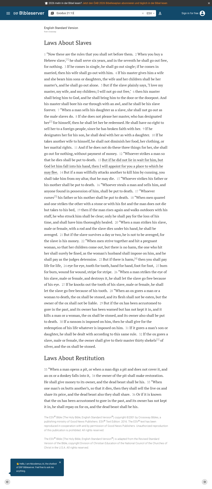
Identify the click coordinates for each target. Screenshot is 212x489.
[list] (178, 120)
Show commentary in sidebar (169, 108)
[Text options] (160, 13)
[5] (26, 376)
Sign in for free (190, 13)
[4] (52, 283)
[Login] (202, 13)
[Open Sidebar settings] (201, 33)
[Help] (206, 33)
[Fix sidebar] (141, 23)
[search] (98, 13)
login (184, 50)
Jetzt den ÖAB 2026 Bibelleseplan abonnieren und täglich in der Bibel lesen (125, 3)
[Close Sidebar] (141, 257)
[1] (46, 59)
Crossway (22, 32)
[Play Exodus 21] (178, 169)
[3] (57, 208)
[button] (209, 3)
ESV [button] (151, 13)
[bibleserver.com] (29, 13)
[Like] (148, 33)
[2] (38, 127)
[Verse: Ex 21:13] (170, 26)
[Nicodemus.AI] (7, 473)
